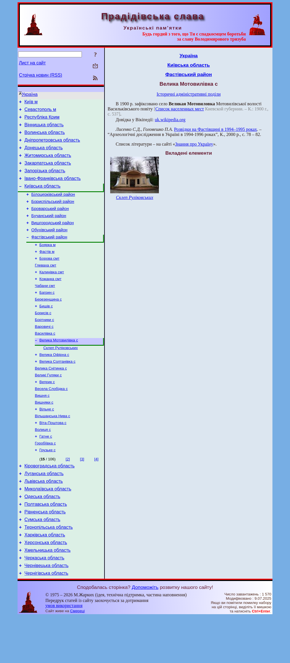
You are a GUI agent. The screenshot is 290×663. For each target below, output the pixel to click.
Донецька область (43, 153)
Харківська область (44, 577)
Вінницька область (43, 128)
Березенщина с (48, 320)
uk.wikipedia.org (170, 119)
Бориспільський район (52, 213)
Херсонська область (45, 585)
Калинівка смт (51, 291)
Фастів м (46, 269)
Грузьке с (47, 484)
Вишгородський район (52, 237)
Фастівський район (49, 253)
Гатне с (45, 469)
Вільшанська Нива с (52, 447)
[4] (96, 493)
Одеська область (42, 534)
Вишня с (42, 425)
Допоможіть (145, 634)
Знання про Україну (194, 144)
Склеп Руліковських (60, 373)
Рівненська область (45, 551)
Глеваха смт (45, 284)
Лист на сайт (32, 62)
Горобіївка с (45, 476)
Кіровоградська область (49, 500)
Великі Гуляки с (48, 402)
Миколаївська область (47, 526)
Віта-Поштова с (52, 454)
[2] (68, 493)
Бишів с (46, 328)
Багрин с (47, 313)
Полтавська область (45, 543)
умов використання (63, 652)
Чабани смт (45, 306)
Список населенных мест (179, 108)
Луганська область (43, 509)
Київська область (42, 196)
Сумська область (42, 560)
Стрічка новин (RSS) (40, 75)
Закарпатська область (47, 170)
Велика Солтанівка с (57, 388)
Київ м (31, 102)
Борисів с (43, 335)
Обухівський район (49, 245)
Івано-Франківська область (52, 187)
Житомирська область (47, 162)
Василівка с (45, 357)
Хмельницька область (47, 594)
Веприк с (47, 410)
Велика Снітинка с (51, 395)
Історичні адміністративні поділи (189, 94)
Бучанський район (48, 229)
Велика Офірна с (54, 380)
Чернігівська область (46, 619)
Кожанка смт (50, 298)
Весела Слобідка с (51, 417)
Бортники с (44, 343)
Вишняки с (44, 432)
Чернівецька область (46, 611)
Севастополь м (40, 111)
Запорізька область (44, 179)
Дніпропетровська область (52, 145)
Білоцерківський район (53, 205)
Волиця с (43, 462)
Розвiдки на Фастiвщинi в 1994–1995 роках (215, 129)
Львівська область (43, 517)
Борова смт (49, 276)
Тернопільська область (48, 568)
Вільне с (46, 439)
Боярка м (47, 261)
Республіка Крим (41, 119)
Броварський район (50, 221)
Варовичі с (44, 350)
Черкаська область (44, 602)
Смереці (77, 657)
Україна (29, 94)
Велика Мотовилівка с (58, 365)
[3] (82, 493)
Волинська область (44, 136)
